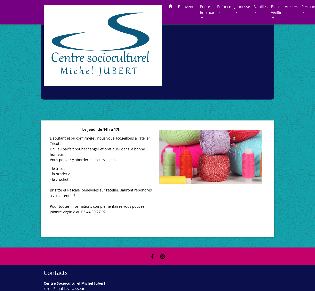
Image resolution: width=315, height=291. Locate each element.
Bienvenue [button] (187, 6)
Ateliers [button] (291, 6)
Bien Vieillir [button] (276, 9)
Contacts (56, 272)
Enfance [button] (224, 6)
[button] (170, 7)
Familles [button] (260, 6)
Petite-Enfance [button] (207, 9)
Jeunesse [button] (242, 6)
